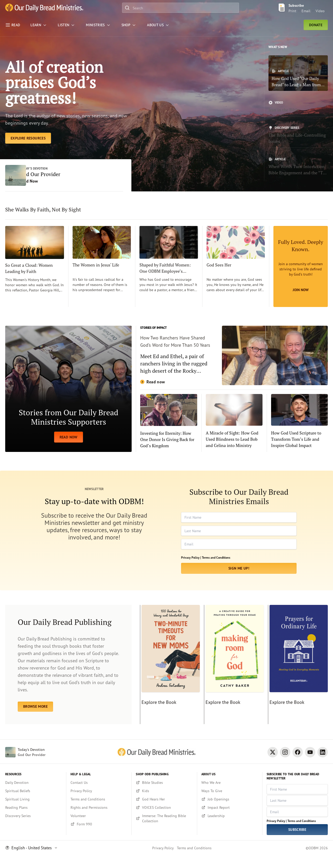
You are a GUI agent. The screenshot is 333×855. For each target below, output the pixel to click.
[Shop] (129, 25)
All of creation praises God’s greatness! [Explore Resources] (54, 82)
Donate (315, 25)
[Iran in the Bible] (298, 106)
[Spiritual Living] (33, 799)
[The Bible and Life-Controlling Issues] (298, 135)
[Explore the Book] (170, 665)
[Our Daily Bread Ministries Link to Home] (44, 8)
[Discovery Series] (33, 815)
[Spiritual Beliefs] (33, 790)
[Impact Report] (229, 807)
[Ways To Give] (229, 790)
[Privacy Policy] (99, 790)
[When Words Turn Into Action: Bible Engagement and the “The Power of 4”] (298, 166)
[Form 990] (99, 824)
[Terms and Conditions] (99, 799)
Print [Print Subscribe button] (292, 11)
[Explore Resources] (28, 138)
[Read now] (234, 356)
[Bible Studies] (164, 782)
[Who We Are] (229, 782)
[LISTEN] (67, 25)
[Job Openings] (229, 799)
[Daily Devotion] (33, 782)
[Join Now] (300, 267)
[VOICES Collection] (164, 807)
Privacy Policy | (191, 558)
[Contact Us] (99, 782)
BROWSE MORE (35, 707)
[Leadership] (229, 815)
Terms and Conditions (216, 558)
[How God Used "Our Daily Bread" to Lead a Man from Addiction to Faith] (298, 73)
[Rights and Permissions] (99, 807)
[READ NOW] (68, 389)
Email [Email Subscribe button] (306, 11)
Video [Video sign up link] (320, 11)
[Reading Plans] (33, 807)
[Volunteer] (99, 815)
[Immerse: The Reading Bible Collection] (164, 818)
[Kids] (164, 790)
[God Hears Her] (164, 799)
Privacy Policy (163, 848)
